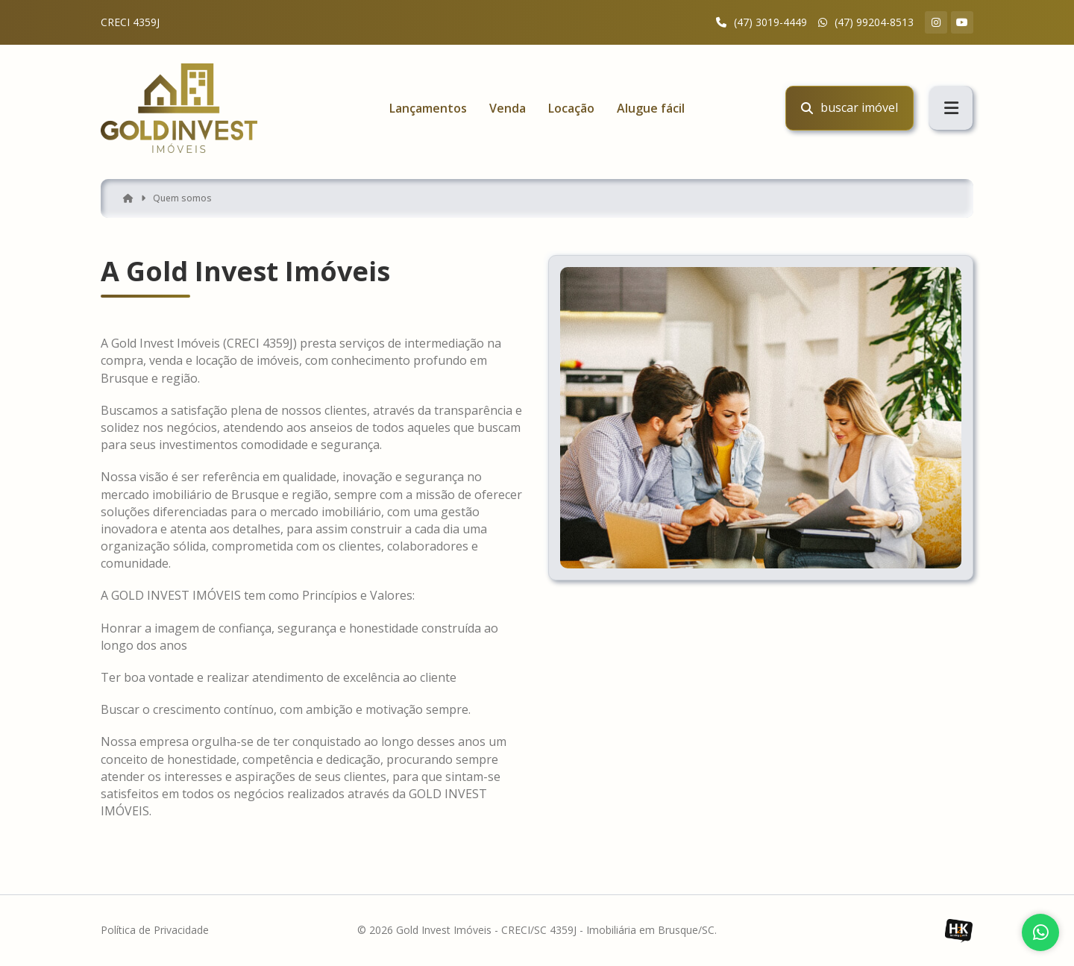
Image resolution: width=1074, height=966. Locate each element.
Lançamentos (428, 108)
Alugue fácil (651, 108)
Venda (507, 108)
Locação (571, 108)
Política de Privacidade (155, 930)
